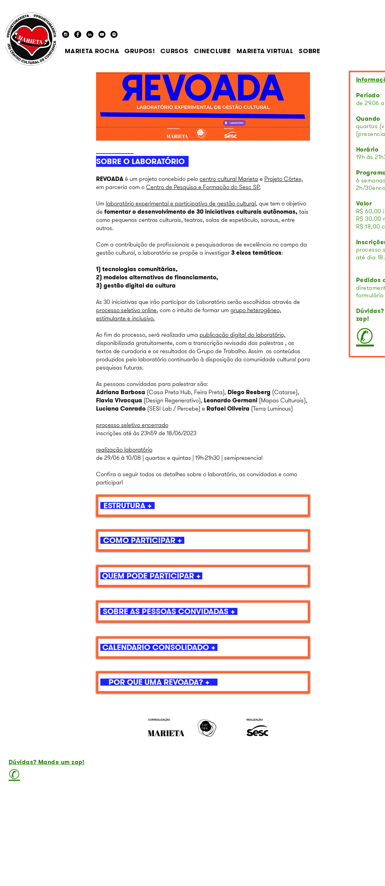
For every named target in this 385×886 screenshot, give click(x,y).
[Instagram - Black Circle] (65, 34)
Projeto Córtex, (283, 179)
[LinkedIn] (89, 34)
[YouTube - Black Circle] (101, 34)
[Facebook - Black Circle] (77, 34)
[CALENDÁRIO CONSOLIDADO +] (158, 647)
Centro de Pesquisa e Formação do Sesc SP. (203, 187)
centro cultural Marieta (229, 179)
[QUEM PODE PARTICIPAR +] (151, 575)
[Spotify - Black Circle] (114, 34)
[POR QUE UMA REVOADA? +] (158, 682)
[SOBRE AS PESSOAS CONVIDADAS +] (168, 611)
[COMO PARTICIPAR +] (142, 540)
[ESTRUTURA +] (127, 505)
